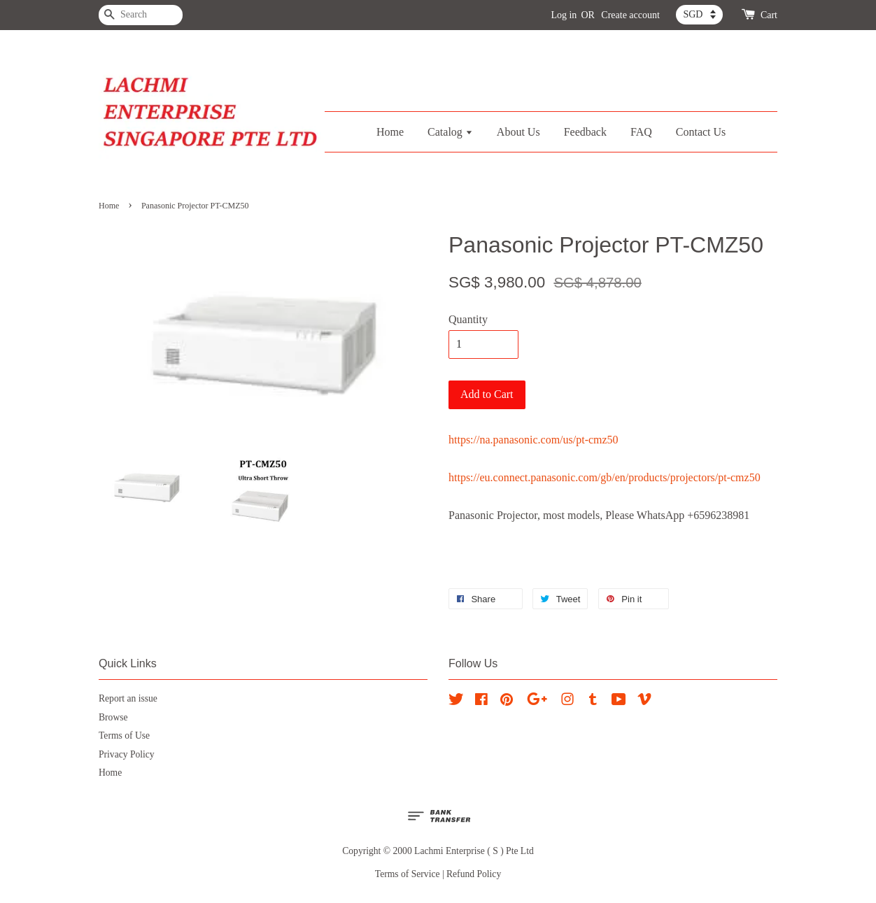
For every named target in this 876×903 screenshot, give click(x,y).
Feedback (585, 132)
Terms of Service (407, 874)
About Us (518, 132)
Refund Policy (473, 874)
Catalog (450, 132)
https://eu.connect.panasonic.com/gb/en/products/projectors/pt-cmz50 (604, 477)
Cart (769, 15)
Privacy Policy (127, 754)
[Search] (141, 15)
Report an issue (128, 698)
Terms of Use (124, 735)
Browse (113, 717)
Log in (564, 15)
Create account (630, 15)
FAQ (641, 132)
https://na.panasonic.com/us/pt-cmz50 (533, 440)
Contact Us (701, 132)
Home (390, 132)
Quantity (468, 319)
